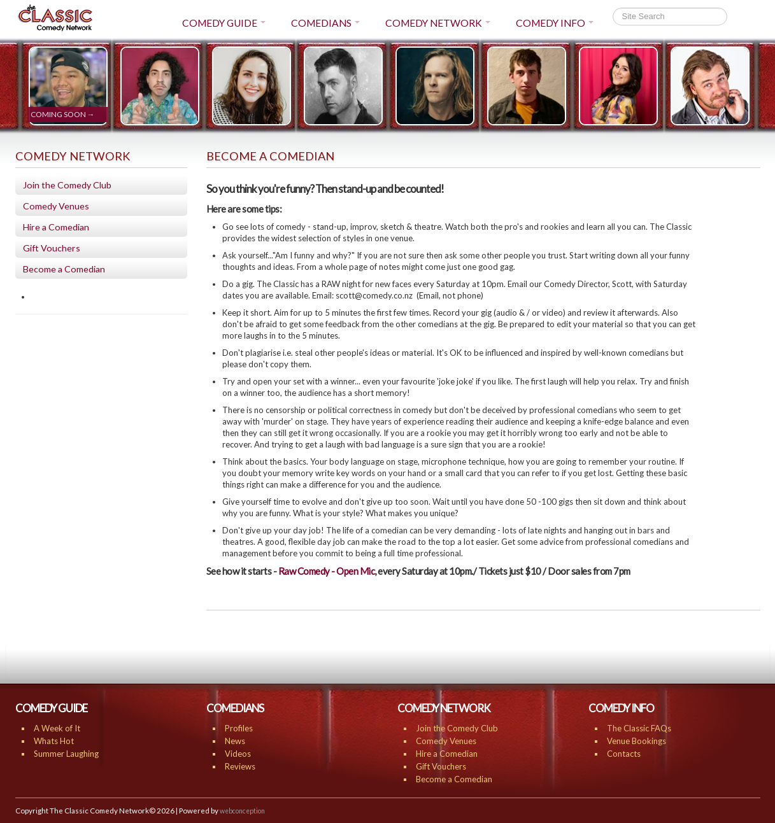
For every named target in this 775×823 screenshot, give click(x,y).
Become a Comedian (64, 269)
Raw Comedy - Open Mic (326, 571)
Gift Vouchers (51, 248)
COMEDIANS (325, 23)
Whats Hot (54, 741)
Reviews (240, 766)
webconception (242, 811)
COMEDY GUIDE (224, 23)
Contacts (624, 754)
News (235, 741)
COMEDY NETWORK (437, 23)
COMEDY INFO (555, 23)
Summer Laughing (66, 754)
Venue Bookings (636, 741)
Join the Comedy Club (67, 184)
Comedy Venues (56, 205)
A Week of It (57, 728)
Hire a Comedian (56, 227)
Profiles (239, 728)
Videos (238, 754)
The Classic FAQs (639, 728)
